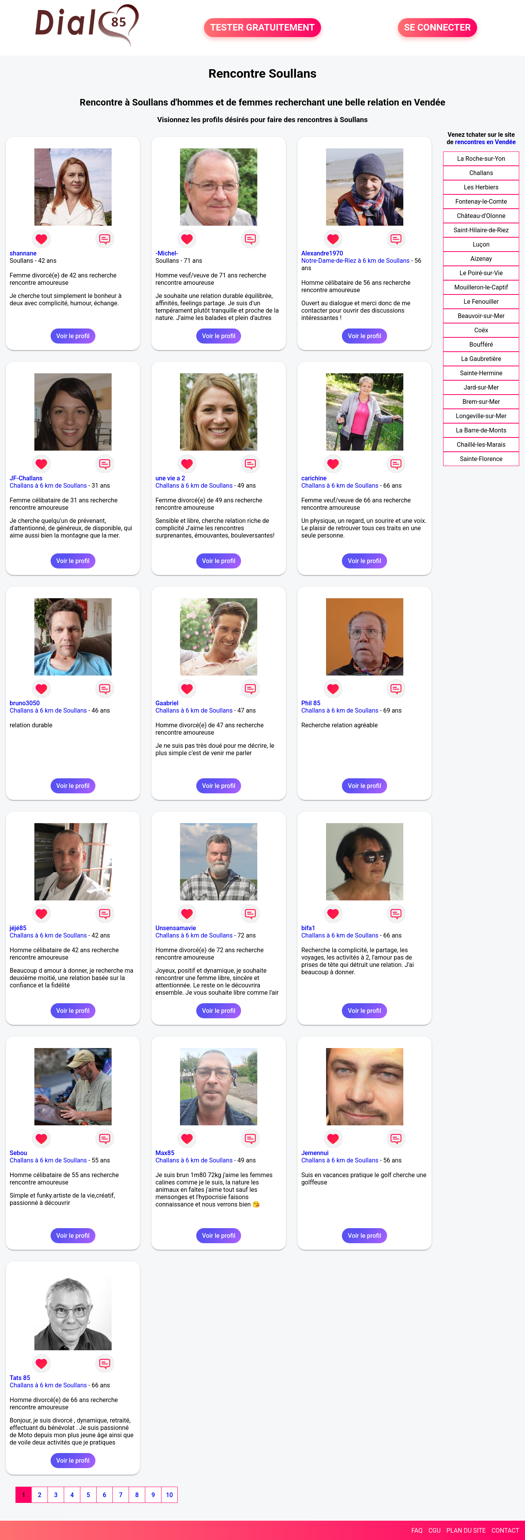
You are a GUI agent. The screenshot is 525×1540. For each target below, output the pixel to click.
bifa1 (308, 928)
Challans (481, 173)
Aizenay (481, 258)
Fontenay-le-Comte (481, 201)
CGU (434, 1530)
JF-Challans (26, 478)
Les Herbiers (481, 187)
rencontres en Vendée (485, 142)
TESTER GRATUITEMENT (262, 27)
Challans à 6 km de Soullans (48, 485)
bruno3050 (25, 703)
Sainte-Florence (481, 459)
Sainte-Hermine (481, 373)
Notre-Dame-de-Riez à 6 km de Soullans (355, 260)
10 (169, 1495)
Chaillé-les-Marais (481, 444)
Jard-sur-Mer (481, 387)
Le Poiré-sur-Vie (481, 273)
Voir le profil (73, 336)
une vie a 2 (170, 478)
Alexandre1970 (322, 253)
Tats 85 (20, 1378)
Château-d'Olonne (481, 216)
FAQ (417, 1530)
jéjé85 (18, 928)
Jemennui (315, 1153)
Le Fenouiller (481, 301)
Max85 (164, 1153)
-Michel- (166, 253)
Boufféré (481, 344)
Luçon (481, 244)
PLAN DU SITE (466, 1530)
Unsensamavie (175, 928)
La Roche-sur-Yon (481, 158)
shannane (23, 253)
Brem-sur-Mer (481, 401)
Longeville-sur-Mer (481, 416)
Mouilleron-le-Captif (481, 287)
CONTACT (505, 1530)
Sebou (18, 1153)
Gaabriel (166, 703)
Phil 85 (310, 703)
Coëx (481, 330)
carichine (314, 478)
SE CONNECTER (437, 27)
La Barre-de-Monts (481, 430)
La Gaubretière (481, 358)
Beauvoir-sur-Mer (481, 316)
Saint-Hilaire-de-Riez (481, 230)
